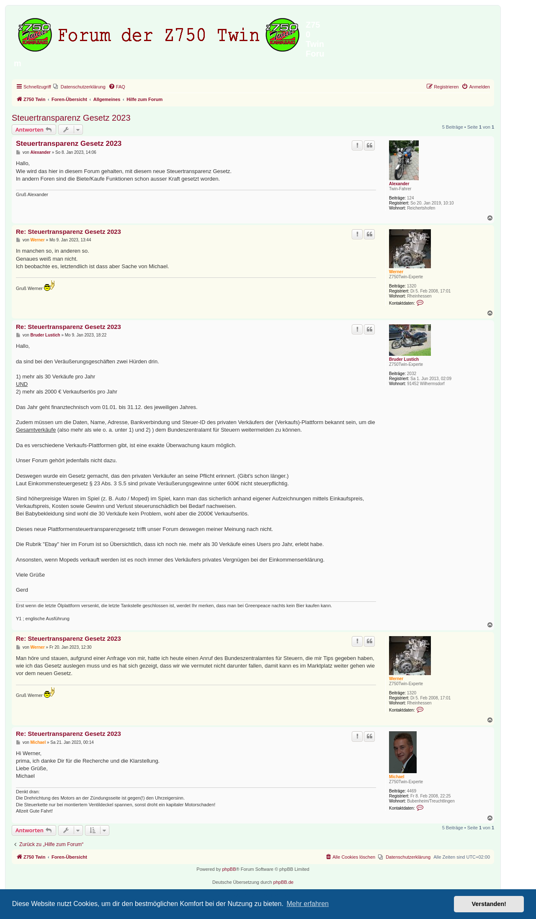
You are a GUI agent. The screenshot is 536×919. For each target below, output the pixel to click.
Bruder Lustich (404, 359)
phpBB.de (283, 882)
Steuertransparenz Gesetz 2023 (71, 117)
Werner (396, 271)
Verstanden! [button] (489, 904)
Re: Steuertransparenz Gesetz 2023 (68, 231)
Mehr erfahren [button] (307, 903)
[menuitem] (79, 87)
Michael (397, 776)
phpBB (229, 869)
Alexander (399, 183)
